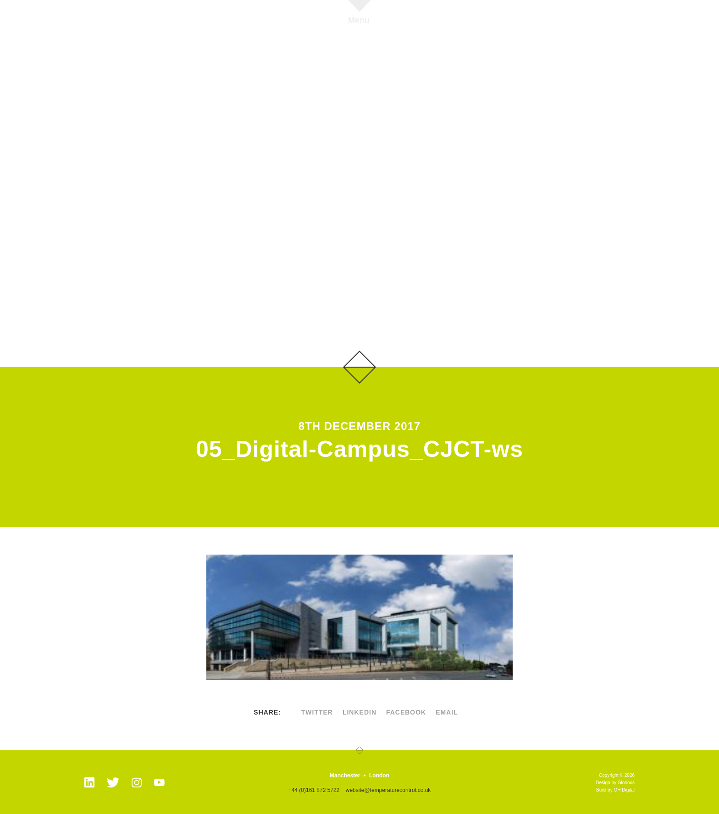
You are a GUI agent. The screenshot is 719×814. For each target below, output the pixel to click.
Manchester (345, 775)
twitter (317, 712)
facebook (406, 712)
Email (447, 712)
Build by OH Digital (615, 789)
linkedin (359, 712)
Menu (359, 20)
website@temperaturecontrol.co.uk (388, 790)
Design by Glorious (615, 782)
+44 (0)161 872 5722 (314, 790)
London (379, 775)
